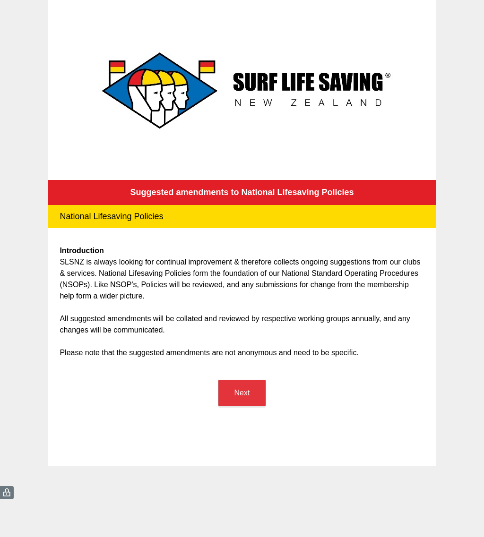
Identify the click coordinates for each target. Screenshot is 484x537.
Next (242, 393)
